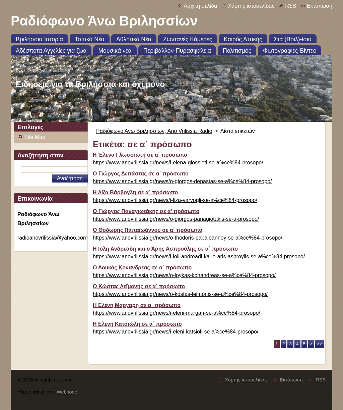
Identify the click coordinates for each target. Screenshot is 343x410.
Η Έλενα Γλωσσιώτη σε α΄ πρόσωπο (140, 155)
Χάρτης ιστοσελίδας (251, 6)
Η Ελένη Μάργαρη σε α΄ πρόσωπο (137, 305)
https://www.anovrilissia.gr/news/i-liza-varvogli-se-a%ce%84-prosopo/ (175, 200)
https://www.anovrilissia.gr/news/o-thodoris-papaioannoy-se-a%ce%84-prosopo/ (187, 238)
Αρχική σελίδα (200, 6)
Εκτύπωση (319, 6)
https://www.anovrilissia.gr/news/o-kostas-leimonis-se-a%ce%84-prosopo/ (180, 294)
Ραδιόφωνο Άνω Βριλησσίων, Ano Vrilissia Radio (154, 131)
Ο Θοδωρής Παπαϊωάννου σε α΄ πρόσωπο (147, 230)
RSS (290, 6)
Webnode (67, 392)
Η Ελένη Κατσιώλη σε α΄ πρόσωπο (137, 324)
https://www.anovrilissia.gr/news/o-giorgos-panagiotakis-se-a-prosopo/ (176, 219)
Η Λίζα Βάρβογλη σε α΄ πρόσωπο (135, 192)
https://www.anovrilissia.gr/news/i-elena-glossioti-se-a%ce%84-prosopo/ (178, 162)
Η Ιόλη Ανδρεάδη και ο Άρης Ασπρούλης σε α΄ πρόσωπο (165, 249)
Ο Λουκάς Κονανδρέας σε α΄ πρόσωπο (142, 267)
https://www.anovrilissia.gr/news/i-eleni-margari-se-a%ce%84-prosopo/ (176, 313)
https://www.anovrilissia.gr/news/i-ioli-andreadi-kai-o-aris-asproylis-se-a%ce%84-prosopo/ (199, 256)
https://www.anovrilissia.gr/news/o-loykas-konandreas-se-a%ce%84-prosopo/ (184, 275)
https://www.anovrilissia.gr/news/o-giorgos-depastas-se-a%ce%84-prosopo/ (182, 181)
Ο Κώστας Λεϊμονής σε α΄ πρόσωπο (139, 286)
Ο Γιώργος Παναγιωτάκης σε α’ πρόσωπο (146, 211)
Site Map (34, 137)
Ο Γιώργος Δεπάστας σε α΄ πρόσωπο (141, 173)
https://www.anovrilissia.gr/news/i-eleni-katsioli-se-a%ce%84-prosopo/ (175, 332)
